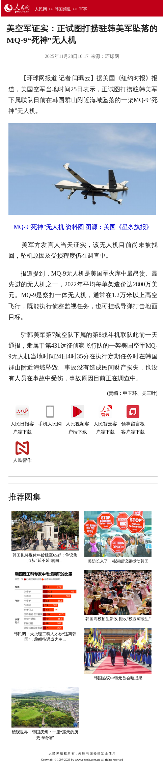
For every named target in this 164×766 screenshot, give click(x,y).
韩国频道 (63, 9)
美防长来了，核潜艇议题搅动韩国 (118, 561)
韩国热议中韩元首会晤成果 (118, 678)
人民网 (41, 9)
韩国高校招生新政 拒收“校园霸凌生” (118, 618)
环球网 (112, 56)
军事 (83, 9)
